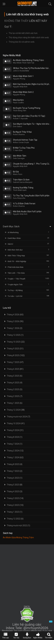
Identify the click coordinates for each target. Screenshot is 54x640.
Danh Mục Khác (14, 238)
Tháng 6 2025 (13, 369)
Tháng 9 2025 (13, 348)
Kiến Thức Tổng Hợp (16, 255)
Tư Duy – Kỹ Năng (15, 290)
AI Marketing (13, 232)
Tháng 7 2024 (13, 444)
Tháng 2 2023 (13, 505)
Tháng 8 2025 (13, 355)
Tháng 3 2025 (13, 389)
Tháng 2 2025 (13, 396)
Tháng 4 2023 (13, 491)
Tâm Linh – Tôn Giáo (16, 273)
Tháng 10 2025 (13, 342)
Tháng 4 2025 (13, 382)
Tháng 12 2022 (13, 519)
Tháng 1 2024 (13, 457)
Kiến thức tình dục (15, 250)
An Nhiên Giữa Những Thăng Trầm (18, 537)
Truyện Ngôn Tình (15, 284)
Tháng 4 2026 (13, 314)
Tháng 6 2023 (13, 478)
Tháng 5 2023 (13, 485)
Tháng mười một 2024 (17, 416)
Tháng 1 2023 (13, 512)
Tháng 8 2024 (13, 437)
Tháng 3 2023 (13, 498)
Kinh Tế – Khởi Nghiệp (17, 261)
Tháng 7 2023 (13, 471)
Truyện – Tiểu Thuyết (16, 279)
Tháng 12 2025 (13, 335)
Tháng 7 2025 (13, 362)
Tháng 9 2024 (13, 430)
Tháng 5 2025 (13, 376)
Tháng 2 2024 (13, 450)
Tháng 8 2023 (13, 464)
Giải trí (10, 244)
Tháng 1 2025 (13, 403)
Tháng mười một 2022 (17, 525)
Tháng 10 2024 (13, 423)
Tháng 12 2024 (13, 410)
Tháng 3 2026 (13, 321)
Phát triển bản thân (15, 267)
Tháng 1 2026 (13, 328)
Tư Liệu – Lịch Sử (15, 296)
